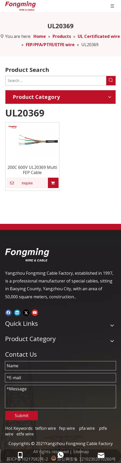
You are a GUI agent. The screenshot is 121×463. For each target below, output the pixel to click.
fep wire (67, 428)
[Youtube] (35, 312)
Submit (22, 415)
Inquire (20, 183)
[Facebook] (8, 312)
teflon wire (45, 428)
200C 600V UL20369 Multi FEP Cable (32, 170)
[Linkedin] (17, 312)
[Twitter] (26, 312)
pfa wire (87, 428)
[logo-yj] (27, 254)
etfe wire (25, 434)
